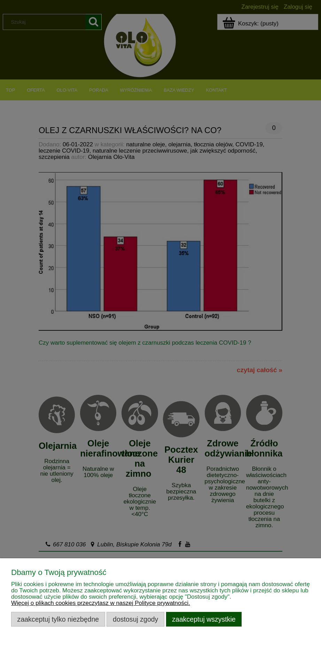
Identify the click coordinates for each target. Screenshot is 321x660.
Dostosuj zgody (135, 619)
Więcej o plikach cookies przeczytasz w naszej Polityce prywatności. (100, 603)
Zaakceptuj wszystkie (203, 619)
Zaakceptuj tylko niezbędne (58, 619)
